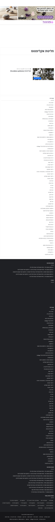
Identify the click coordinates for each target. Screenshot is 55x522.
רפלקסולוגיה (50, 252)
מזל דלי (51, 187)
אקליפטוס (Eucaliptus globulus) (20, 71)
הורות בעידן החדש (49, 144)
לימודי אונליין (50, 164)
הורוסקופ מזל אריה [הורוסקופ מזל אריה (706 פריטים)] (49, 503)
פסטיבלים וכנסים (49, 220)
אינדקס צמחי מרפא (49, 109)
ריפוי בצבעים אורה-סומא (48, 245)
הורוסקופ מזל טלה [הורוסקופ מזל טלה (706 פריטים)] (15, 503)
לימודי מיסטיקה (50, 169)
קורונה (51, 231)
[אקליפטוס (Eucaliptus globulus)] (43, 74)
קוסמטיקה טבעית (49, 229)
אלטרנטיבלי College (48, 111)
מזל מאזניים (50, 192)
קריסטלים (51, 240)
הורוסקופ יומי (50, 139)
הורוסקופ (51, 134)
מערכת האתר (27, 68)
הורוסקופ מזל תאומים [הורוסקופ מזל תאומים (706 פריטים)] (14, 505)
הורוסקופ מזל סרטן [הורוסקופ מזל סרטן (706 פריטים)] (49, 505)
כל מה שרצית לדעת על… (48, 157)
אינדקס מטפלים (42, 519)
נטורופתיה (41, 516)
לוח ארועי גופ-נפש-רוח (48, 160)
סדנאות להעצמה (49, 217)
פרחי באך (51, 222)
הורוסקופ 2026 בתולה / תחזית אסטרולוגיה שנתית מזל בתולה (40, 482)
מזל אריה (51, 180)
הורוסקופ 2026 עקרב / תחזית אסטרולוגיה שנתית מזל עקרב (41, 487)
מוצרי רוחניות (50, 178)
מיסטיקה (51, 213)
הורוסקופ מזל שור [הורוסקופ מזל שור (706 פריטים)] (23, 505)
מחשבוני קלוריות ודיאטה (48, 210)
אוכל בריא (51, 102)
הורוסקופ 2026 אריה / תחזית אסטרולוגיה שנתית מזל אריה (41, 276)
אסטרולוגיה (50, 116)
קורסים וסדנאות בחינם (48, 236)
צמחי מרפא (50, 224)
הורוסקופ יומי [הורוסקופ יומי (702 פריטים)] (22, 500)
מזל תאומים (50, 203)
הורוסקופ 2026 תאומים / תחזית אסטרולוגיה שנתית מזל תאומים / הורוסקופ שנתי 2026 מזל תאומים (33, 271)
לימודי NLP (50, 162)
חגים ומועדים (50, 148)
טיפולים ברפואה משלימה (48, 153)
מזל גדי (51, 185)
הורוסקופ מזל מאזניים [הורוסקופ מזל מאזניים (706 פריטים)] (6, 503)
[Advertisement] (27, 294)
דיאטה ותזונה (50, 125)
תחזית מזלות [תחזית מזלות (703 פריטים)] (40, 508)
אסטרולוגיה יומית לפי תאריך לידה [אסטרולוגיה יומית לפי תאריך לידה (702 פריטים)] (33, 500)
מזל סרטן (51, 194)
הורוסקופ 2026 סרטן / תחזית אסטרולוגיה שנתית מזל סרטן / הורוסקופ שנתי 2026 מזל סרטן (34, 274)
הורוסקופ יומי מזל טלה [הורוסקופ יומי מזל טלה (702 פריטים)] (14, 500)
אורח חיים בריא (50, 105)
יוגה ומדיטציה (50, 155)
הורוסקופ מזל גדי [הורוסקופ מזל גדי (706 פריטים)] (32, 503)
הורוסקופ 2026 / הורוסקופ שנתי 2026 (45, 137)
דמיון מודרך (50, 128)
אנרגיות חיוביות (50, 114)
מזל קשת (51, 199)
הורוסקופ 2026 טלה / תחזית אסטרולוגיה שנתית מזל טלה (41, 267)
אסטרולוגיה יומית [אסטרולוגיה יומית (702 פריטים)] (44, 500)
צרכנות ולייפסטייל (49, 226)
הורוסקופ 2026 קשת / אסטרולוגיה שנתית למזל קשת (42, 489)
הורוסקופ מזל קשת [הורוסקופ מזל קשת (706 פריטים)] (32, 505)
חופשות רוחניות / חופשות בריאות (46, 151)
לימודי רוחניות (50, 174)
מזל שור (51, 201)
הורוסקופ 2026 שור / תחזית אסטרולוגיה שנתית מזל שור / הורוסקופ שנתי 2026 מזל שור (35, 269)
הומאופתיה (50, 132)
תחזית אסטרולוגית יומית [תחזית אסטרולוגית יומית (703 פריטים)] (49, 508)
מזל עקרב (51, 197)
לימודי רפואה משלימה (48, 176)
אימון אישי (51, 107)
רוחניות (51, 243)
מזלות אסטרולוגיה (49, 206)
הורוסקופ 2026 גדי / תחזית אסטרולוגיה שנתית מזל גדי (42, 492)
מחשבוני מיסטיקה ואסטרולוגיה (46, 208)
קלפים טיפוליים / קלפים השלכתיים (46, 238)
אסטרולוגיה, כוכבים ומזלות (47, 118)
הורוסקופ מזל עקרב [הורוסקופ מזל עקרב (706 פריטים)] (40, 505)
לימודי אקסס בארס (49, 167)
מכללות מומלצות (49, 215)
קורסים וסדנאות (50, 233)
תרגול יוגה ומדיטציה (49, 254)
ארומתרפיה (50, 121)
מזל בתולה (51, 183)
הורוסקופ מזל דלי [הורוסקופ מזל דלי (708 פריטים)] (24, 503)
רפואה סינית (50, 249)
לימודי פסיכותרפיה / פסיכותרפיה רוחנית (45, 171)
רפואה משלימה (50, 247)
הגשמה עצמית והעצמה (48, 130)
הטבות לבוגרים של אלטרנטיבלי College (45, 146)
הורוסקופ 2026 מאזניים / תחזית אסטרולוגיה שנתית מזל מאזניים (40, 485)
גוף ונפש (51, 123)
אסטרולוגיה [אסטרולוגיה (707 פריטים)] (51, 500)
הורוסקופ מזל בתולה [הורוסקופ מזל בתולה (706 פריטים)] (40, 503)
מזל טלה (51, 190)
